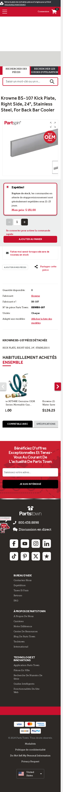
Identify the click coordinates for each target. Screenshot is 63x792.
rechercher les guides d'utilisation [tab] (44, 70)
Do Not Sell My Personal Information (30, 755)
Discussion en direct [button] (32, 530)
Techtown (19, 641)
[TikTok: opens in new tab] (14, 556)
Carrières (19, 621)
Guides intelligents (24, 683)
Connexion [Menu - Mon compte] (43, 11)
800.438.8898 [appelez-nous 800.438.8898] (28, 523)
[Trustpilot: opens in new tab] (47, 556)
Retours (18, 595)
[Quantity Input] (16, 222)
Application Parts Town (26, 665)
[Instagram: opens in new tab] (36, 543)
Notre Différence (23, 626)
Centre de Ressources (26, 631)
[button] (53, 125)
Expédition (20, 585)
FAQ (16, 600)
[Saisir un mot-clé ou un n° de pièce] (24, 81)
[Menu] (4, 12)
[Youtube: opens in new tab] (25, 543)
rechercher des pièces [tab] (16, 70)
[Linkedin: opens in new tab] (47, 543)
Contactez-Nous (23, 580)
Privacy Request (30, 761)
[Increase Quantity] (24, 222)
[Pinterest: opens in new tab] (25, 556)
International (21, 646)
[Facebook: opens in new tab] (14, 543)
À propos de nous (24, 616)
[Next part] (58, 386)
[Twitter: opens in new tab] (36, 556)
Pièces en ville (22, 670)
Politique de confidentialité (30, 749)
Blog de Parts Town (24, 636)
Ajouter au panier (30, 239)
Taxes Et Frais (21, 590)
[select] (30, 773)
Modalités (30, 743)
